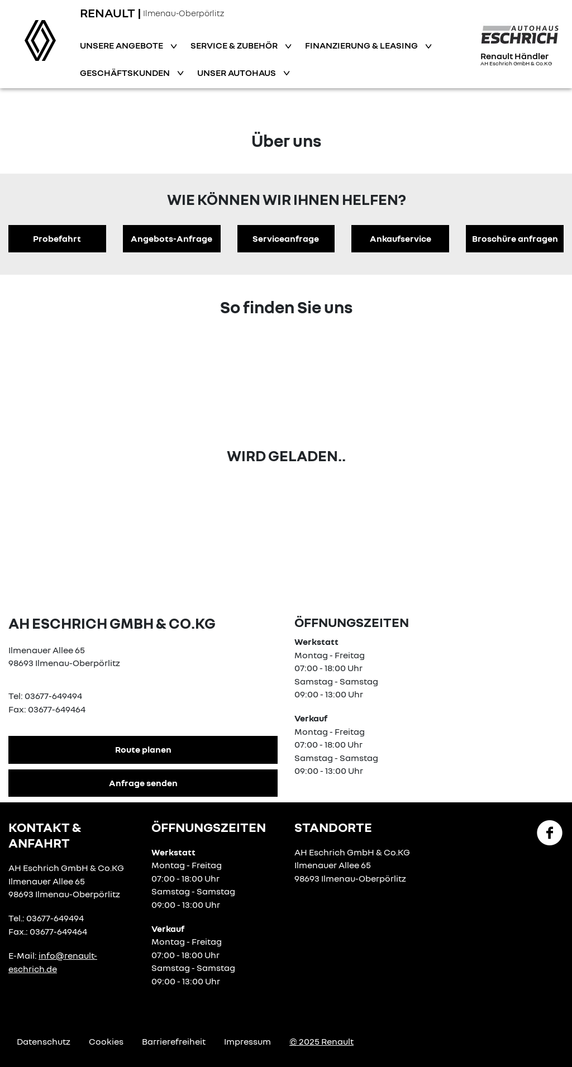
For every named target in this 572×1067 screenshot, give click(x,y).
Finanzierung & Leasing (362, 45)
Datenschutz (43, 1041)
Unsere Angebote (122, 45)
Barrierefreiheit (174, 1041)
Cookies (106, 1041)
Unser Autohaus (237, 72)
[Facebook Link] (550, 832)
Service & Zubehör (234, 45)
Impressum (247, 1041)
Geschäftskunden (125, 72)
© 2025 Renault (321, 1041)
